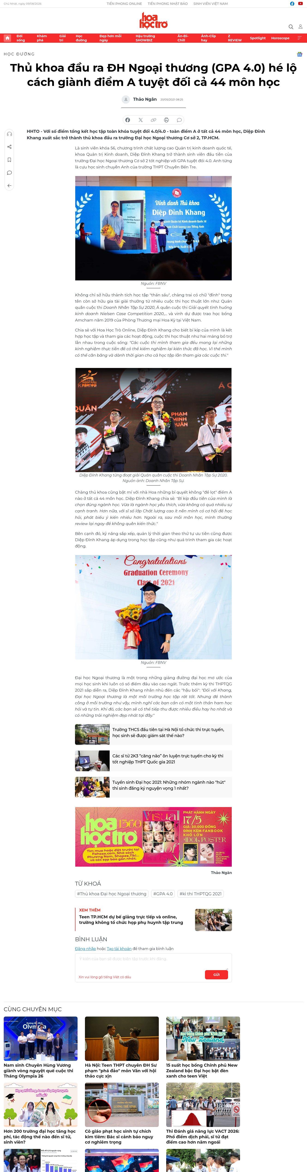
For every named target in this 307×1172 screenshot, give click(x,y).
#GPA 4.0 (163, 893)
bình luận (179, 120)
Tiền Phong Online (124, 4)
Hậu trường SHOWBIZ (145, 38)
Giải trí (62, 38)
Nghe (9, 134)
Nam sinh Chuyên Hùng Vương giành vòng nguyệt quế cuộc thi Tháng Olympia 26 (38, 1071)
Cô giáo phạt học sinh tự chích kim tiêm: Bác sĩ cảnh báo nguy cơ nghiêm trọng (119, 1137)
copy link (153, 120)
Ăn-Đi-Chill (183, 38)
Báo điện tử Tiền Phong (153, 20)
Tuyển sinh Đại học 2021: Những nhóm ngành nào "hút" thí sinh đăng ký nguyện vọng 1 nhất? (169, 785)
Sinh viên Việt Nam (210, 4)
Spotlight (258, 38)
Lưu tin (9, 160)
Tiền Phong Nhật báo (168, 4)
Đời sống (21, 38)
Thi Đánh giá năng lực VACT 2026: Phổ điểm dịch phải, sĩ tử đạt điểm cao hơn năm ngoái (202, 1137)
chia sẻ (127, 120)
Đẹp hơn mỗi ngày (110, 38)
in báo (166, 120)
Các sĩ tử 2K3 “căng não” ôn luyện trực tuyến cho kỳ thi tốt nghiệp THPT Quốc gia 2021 (167, 758)
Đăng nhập (85, 949)
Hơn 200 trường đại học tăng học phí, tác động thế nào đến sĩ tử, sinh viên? (40, 1137)
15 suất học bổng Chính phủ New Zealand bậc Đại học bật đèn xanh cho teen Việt (202, 1071)
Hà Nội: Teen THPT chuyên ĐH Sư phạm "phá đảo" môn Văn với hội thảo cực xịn (121, 1071)
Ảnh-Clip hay (208, 38)
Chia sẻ (9, 147)
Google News (299, 54)
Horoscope (280, 38)
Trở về (9, 185)
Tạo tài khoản (119, 949)
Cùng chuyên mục (33, 1009)
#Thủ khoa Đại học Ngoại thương (111, 893)
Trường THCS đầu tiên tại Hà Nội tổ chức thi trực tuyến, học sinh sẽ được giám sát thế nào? (168, 732)
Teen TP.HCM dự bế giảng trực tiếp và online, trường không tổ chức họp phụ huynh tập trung (131, 919)
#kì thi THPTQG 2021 (201, 893)
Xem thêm (299, 38)
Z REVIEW (235, 38)
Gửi (217, 975)
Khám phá (42, 38)
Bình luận (9, 173)
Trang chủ (7, 38)
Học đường (81, 38)
